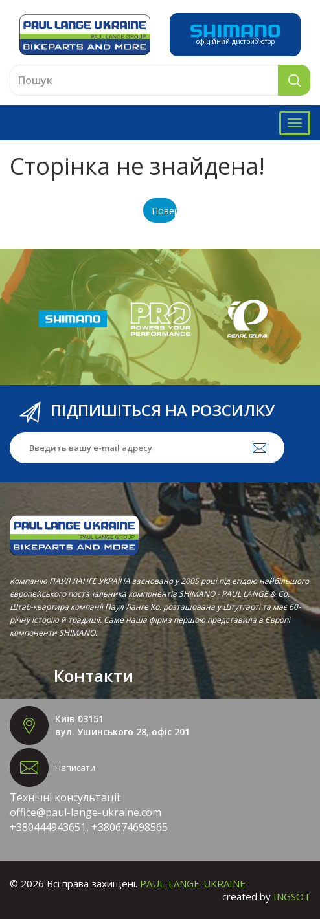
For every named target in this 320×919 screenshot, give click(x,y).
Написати (75, 767)
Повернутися (164, 211)
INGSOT (291, 896)
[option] (73, 319)
